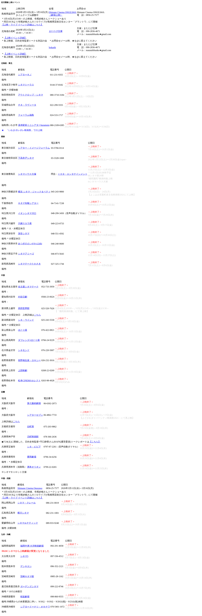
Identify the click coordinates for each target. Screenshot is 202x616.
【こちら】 (95, 441)
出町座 (30, 426)
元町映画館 (32, 436)
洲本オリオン (34, 467)
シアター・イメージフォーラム (34, 148)
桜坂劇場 (24, 596)
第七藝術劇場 (34, 403)
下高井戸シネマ (26, 158)
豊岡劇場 (31, 457)
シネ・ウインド (26, 320)
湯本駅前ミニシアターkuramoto (33, 125)
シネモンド (23, 350)
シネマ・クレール (26, 503)
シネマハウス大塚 (27, 174)
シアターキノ (25, 74)
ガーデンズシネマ (29, 586)
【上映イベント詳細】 (15, 38)
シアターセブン (35, 415)
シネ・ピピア (34, 446)
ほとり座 (22, 330)
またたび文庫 (56, 31)
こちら (37, 315)
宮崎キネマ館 (27, 576)
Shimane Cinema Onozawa (29, 488)
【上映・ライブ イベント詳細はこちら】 (22, 24)
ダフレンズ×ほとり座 (29, 340)
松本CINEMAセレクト (29, 380)
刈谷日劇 (22, 297)
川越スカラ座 (25, 223)
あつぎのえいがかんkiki (30, 243)
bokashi (52, 47)
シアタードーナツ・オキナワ (35, 606)
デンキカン (26, 566)
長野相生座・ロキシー (29, 360)
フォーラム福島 (26, 115)
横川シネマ (23, 513)
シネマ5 (24, 556)
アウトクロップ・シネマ (30, 95)
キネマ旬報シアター (28, 203)
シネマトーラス (26, 84)
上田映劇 (22, 370)
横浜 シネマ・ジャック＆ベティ (34, 191)
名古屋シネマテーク (28, 286)
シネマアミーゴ (26, 253)
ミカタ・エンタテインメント (72, 174)
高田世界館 (23, 308)
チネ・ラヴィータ (27, 105)
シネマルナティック (27, 523)
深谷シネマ (23, 233)
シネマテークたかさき (29, 264)
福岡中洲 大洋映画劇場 (32, 546)
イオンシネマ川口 (27, 213)
